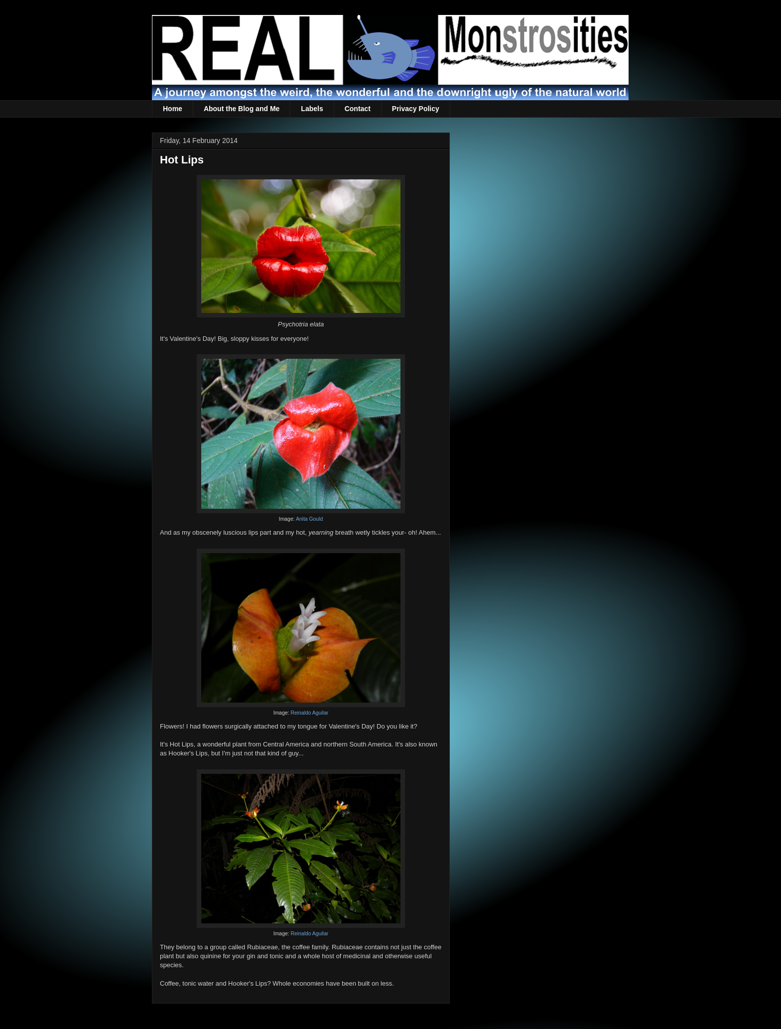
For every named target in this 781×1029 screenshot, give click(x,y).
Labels (312, 109)
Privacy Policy (415, 109)
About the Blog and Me (241, 109)
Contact (358, 109)
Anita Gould (309, 519)
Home (172, 109)
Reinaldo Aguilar (309, 713)
